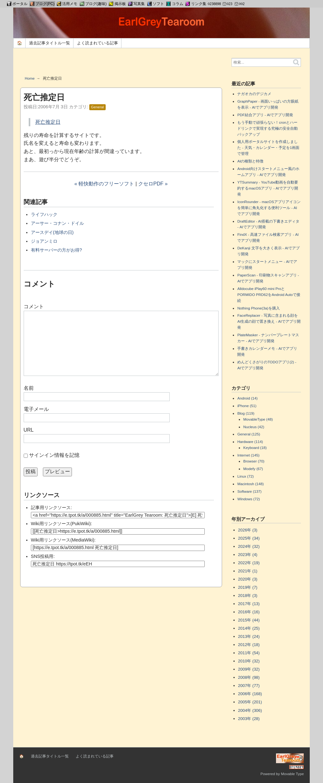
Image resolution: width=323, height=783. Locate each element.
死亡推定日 (48, 122)
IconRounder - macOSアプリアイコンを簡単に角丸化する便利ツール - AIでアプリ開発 (268, 208)
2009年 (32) (249, 669)
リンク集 (198, 4)
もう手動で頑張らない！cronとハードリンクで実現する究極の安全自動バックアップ (267, 128)
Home (30, 78)
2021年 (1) (247, 571)
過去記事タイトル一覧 (49, 43)
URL (29, 430)
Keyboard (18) (255, 447)
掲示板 (120, 4)
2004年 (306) (250, 710)
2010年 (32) (249, 661)
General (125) (248, 434)
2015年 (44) (249, 620)
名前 (29, 388)
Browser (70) (253, 461)
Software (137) (249, 491)
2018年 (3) (247, 595)
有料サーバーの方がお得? (56, 249)
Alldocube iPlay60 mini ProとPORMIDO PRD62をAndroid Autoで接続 (268, 295)
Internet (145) (248, 455)
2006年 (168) (250, 693)
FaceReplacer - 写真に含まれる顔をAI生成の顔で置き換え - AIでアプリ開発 (268, 321)
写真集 (139, 4)
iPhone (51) (246, 406)
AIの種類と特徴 (250, 161)
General (97, 107)
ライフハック (44, 214)
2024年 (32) (249, 546)
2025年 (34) (249, 538)
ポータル (19, 4)
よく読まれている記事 (97, 43)
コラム (177, 4)
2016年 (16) (249, 612)
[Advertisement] (121, 64)
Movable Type (292, 774)
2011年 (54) (249, 652)
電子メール (36, 409)
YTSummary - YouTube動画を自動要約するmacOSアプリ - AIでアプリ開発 (267, 188)
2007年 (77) (249, 685)
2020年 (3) (247, 579)
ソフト (158, 4)
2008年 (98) (249, 677)
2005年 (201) (250, 702)
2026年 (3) (247, 530)
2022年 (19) (249, 562)
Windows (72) (248, 499)
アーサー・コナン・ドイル (57, 223)
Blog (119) (245, 413)
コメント (34, 306)
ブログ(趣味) (96, 4)
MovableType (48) (258, 419)
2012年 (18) (249, 644)
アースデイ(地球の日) (52, 232)
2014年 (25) (249, 628)
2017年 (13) (249, 603)
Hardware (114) (250, 442)
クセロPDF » (152, 183)
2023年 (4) (247, 554)
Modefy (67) (253, 469)
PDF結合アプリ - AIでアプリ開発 (265, 115)
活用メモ (69, 4)
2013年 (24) (249, 636)
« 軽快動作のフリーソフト (104, 183)
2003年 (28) (249, 718)
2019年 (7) (247, 587)
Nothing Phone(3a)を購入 (258, 308)
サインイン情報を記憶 (54, 455)
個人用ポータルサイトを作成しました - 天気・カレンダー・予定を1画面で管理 (268, 147)
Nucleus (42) (253, 427)
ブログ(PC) (45, 4)
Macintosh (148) (250, 484)
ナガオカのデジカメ (254, 94)
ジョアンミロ (44, 241)
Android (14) (247, 398)
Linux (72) (245, 476)
